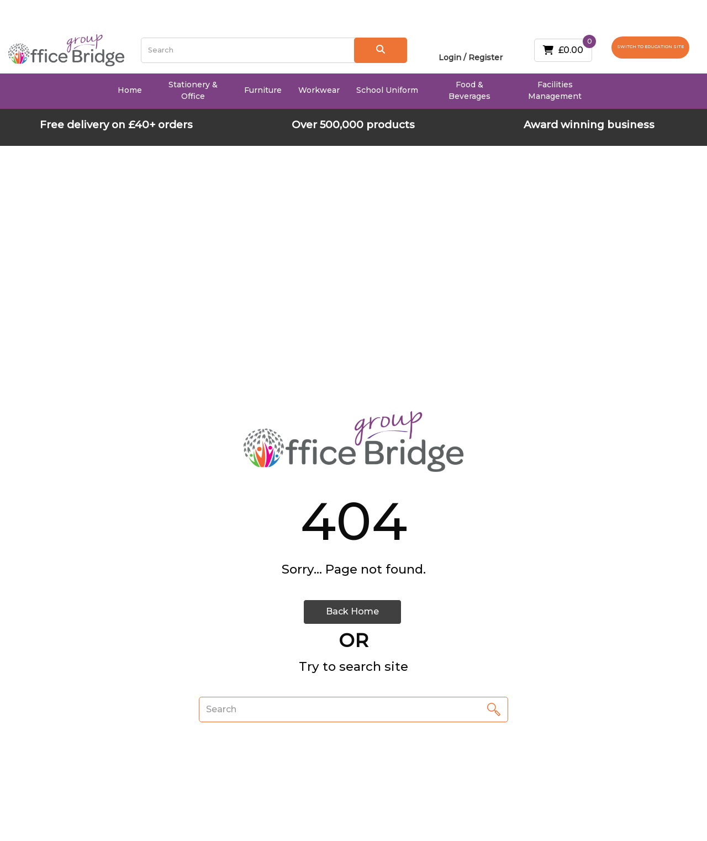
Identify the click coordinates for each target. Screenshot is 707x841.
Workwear (319, 90)
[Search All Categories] (274, 50)
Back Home (352, 611)
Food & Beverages (469, 90)
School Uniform (387, 90)
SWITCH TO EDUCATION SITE (650, 46)
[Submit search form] (381, 50)
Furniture (263, 90)
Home (130, 90)
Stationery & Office (193, 90)
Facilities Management (555, 90)
